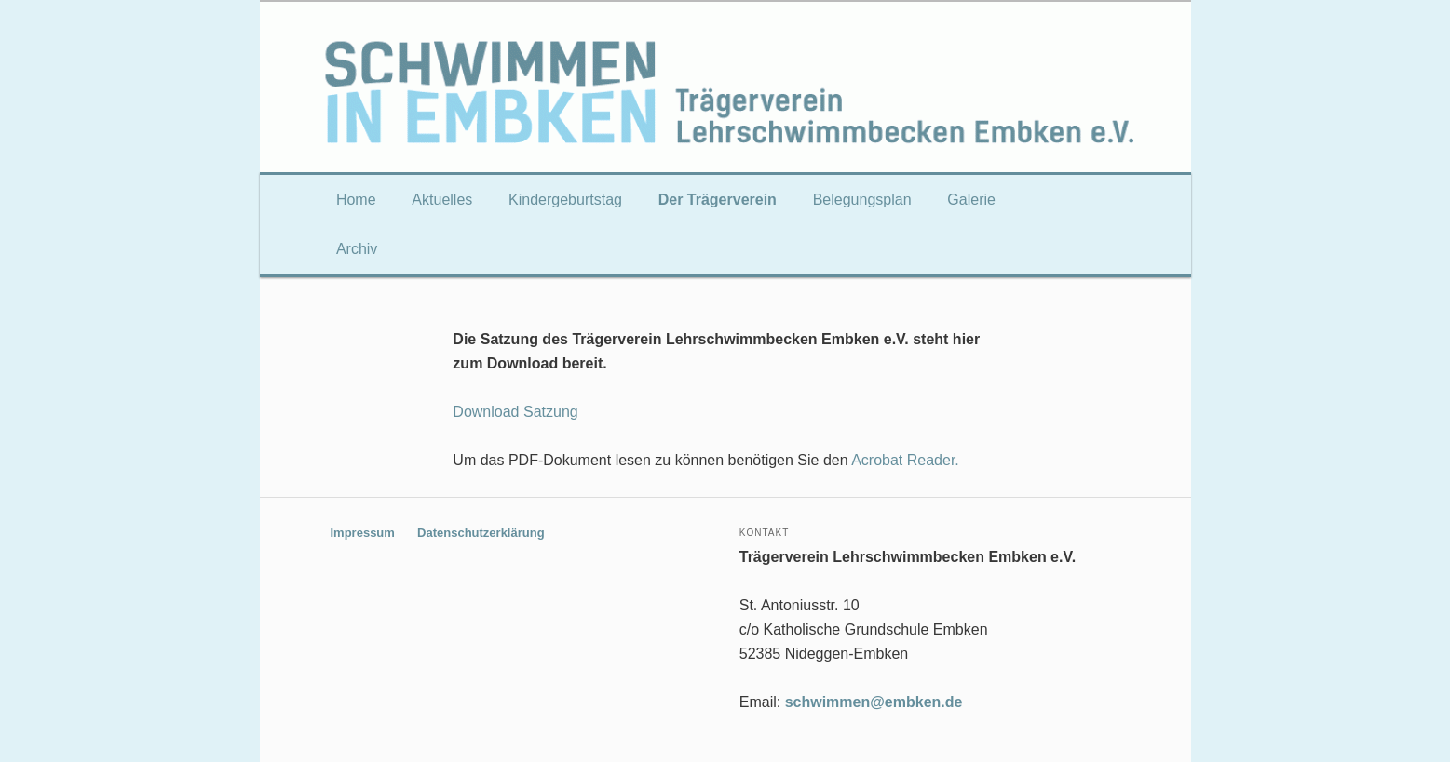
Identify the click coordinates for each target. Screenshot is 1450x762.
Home (356, 199)
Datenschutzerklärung (481, 533)
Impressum (363, 533)
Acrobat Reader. (905, 460)
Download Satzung (515, 412)
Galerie (971, 199)
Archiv (356, 249)
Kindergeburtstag (565, 199)
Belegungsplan (862, 199)
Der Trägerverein (717, 199)
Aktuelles (442, 199)
